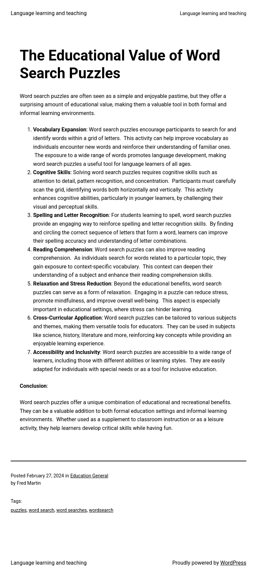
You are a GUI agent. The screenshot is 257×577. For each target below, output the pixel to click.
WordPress (233, 563)
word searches (71, 510)
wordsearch (101, 510)
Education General (89, 475)
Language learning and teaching (49, 13)
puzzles (19, 510)
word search (41, 510)
